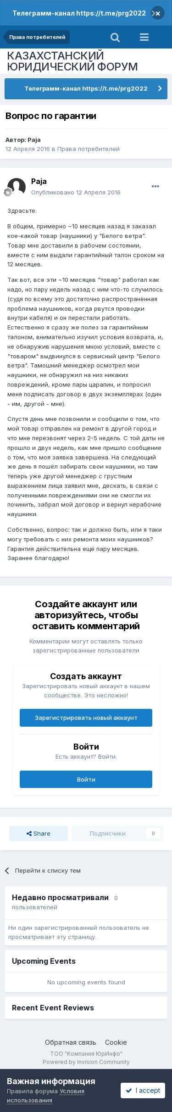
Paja (34, 139)
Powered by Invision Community (86, 1061)
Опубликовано (76, 192)
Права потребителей (88, 148)
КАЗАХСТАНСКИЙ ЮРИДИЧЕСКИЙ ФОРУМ (72, 61)
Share (38, 833)
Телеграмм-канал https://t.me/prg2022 (79, 13)
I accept (143, 1090)
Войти (86, 779)
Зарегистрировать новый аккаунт (86, 717)
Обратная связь (70, 1042)
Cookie (116, 1042)
